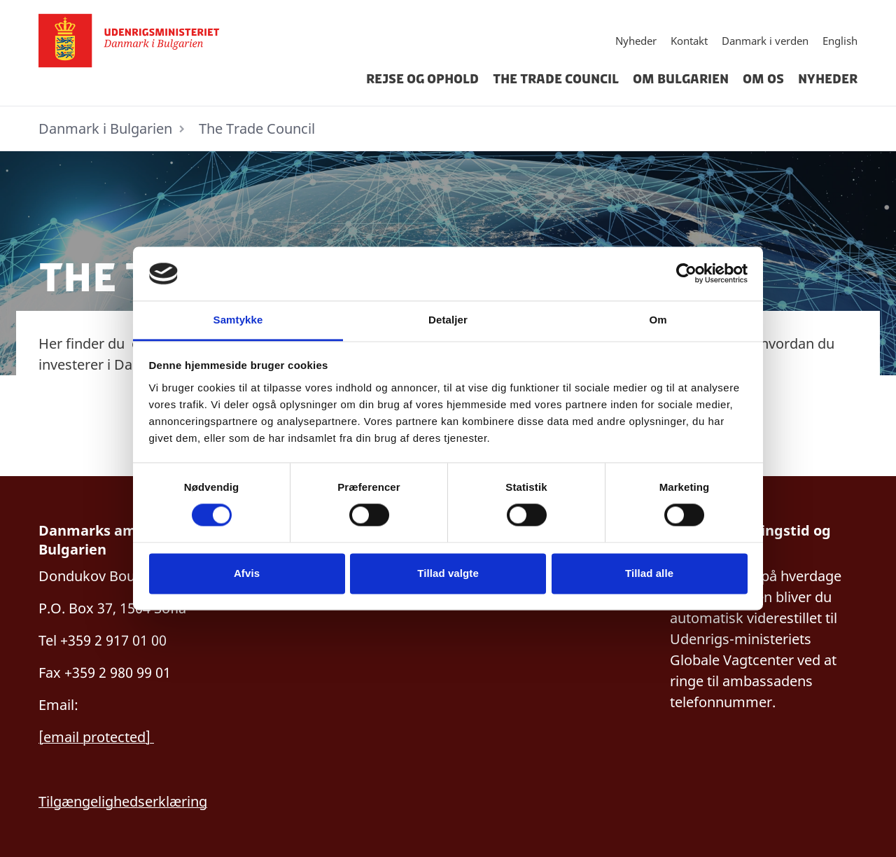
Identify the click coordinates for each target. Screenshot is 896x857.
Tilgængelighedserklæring (122, 801)
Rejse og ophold (422, 79)
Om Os (763, 79)
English (840, 41)
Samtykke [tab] (238, 320)
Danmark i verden (765, 41)
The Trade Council (556, 79)
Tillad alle (649, 573)
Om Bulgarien (681, 79)
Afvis (247, 573)
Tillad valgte (448, 573)
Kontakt (689, 41)
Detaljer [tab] (448, 320)
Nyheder (636, 41)
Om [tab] (657, 320)
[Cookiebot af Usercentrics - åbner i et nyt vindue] (686, 273)
